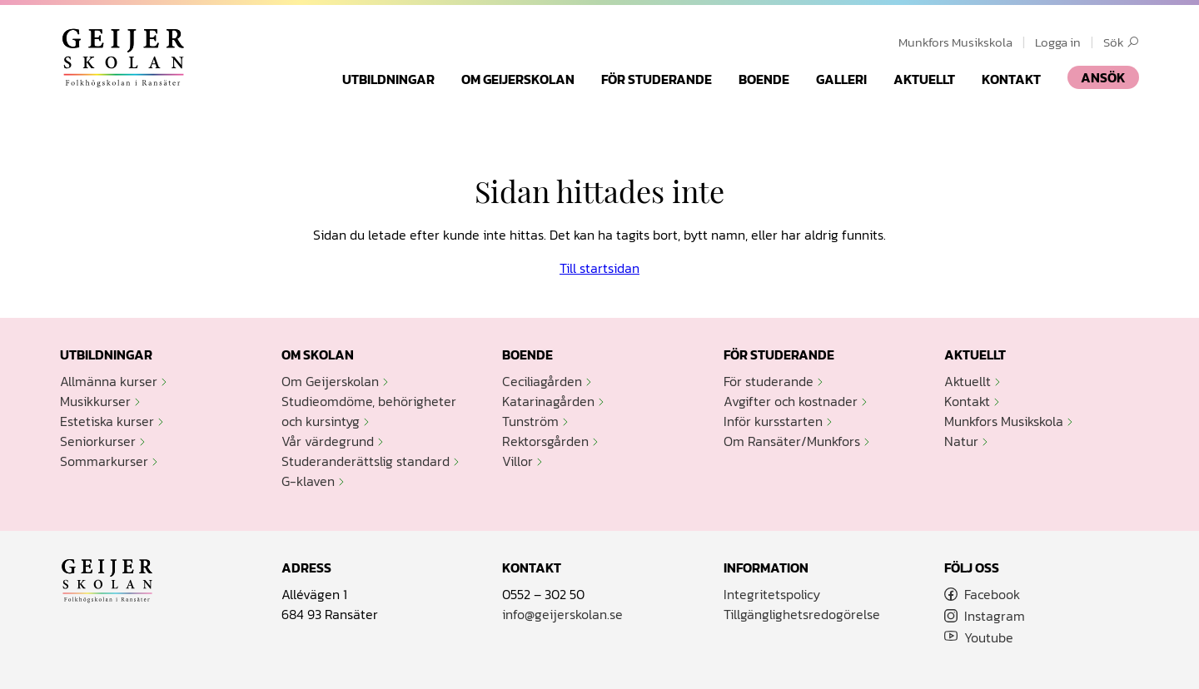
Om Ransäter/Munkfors (792, 441)
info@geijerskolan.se (562, 614)
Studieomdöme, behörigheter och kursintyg (368, 411)
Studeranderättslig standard (365, 461)
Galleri (841, 79)
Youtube (988, 637)
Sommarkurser (104, 461)
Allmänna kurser (108, 381)
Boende (764, 79)
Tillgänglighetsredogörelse (802, 614)
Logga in (1058, 42)
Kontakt (1011, 79)
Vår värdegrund (327, 441)
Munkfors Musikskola (955, 42)
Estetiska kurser (107, 421)
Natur (961, 441)
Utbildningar (388, 79)
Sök (1121, 42)
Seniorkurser (98, 441)
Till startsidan (599, 268)
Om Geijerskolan (518, 79)
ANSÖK (1103, 77)
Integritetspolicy (772, 594)
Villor (517, 461)
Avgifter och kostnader (791, 401)
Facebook (992, 594)
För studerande (656, 79)
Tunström (530, 421)
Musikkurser (95, 401)
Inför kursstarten (773, 421)
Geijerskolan (123, 58)
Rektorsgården (545, 441)
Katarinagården (548, 401)
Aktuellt (924, 79)
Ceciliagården (542, 381)
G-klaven (308, 481)
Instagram (994, 616)
